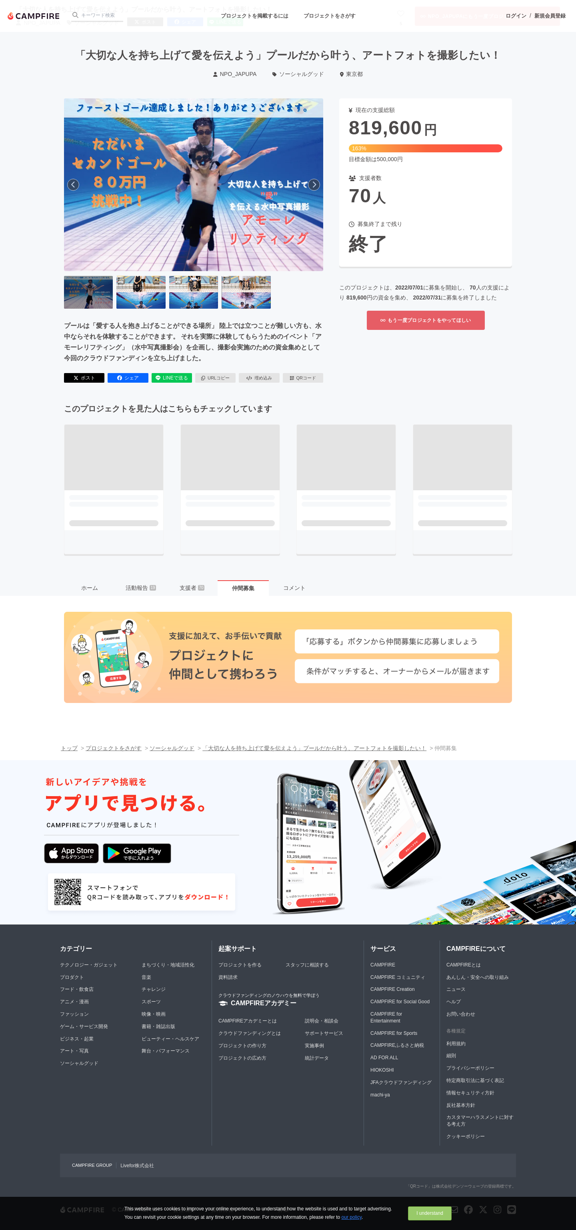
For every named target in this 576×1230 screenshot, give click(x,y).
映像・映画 (154, 1014)
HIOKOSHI (382, 1070)
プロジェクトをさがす (330, 16)
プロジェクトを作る (240, 965)
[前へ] (73, 185)
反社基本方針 (460, 1105)
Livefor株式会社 (137, 1165)
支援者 (192, 588)
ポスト (84, 378)
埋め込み (259, 377)
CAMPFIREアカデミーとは (247, 1021)
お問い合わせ (460, 1014)
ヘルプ (453, 1001)
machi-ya (380, 1095)
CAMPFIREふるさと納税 (397, 1045)
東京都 (351, 74)
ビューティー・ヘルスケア (170, 1039)
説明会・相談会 (321, 1021)
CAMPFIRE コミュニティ (397, 977)
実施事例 (314, 1045)
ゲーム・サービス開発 (84, 1026)
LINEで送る (172, 378)
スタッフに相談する (307, 965)
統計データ (317, 1058)
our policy (352, 1217)
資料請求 (228, 977)
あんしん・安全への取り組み (477, 977)
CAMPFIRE (382, 965)
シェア (128, 378)
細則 (451, 1055)
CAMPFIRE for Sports (393, 1033)
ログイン (516, 16)
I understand (429, 1213)
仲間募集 (243, 588)
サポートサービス (324, 1033)
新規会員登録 (550, 16)
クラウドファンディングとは (249, 1033)
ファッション (74, 1014)
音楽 (146, 977)
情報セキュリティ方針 (470, 1093)
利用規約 (456, 1043)
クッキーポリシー (465, 1136)
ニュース (456, 989)
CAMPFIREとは (463, 965)
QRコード (303, 377)
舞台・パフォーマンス (166, 1051)
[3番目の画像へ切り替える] (193, 292)
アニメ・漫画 (74, 1001)
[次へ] (314, 185)
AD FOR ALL (384, 1057)
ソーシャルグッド (298, 74)
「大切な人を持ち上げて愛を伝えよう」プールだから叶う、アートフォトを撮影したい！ (314, 748)
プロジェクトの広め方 (242, 1058)
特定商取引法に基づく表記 (475, 1080)
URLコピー (215, 377)
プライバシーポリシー (470, 1068)
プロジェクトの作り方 (242, 1045)
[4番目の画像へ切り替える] (246, 292)
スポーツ (151, 1001)
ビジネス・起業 (77, 1039)
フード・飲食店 (77, 989)
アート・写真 (74, 1051)
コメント (294, 588)
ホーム (89, 588)
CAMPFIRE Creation (392, 989)
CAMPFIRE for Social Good (400, 1001)
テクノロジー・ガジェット (89, 965)
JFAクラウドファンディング (401, 1082)
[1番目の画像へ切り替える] (88, 292)
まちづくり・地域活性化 (168, 965)
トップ (69, 748)
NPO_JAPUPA (234, 74)
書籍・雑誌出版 (158, 1026)
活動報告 (141, 588)
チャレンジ (154, 989)
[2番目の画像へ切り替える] (140, 292)
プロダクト (72, 977)
